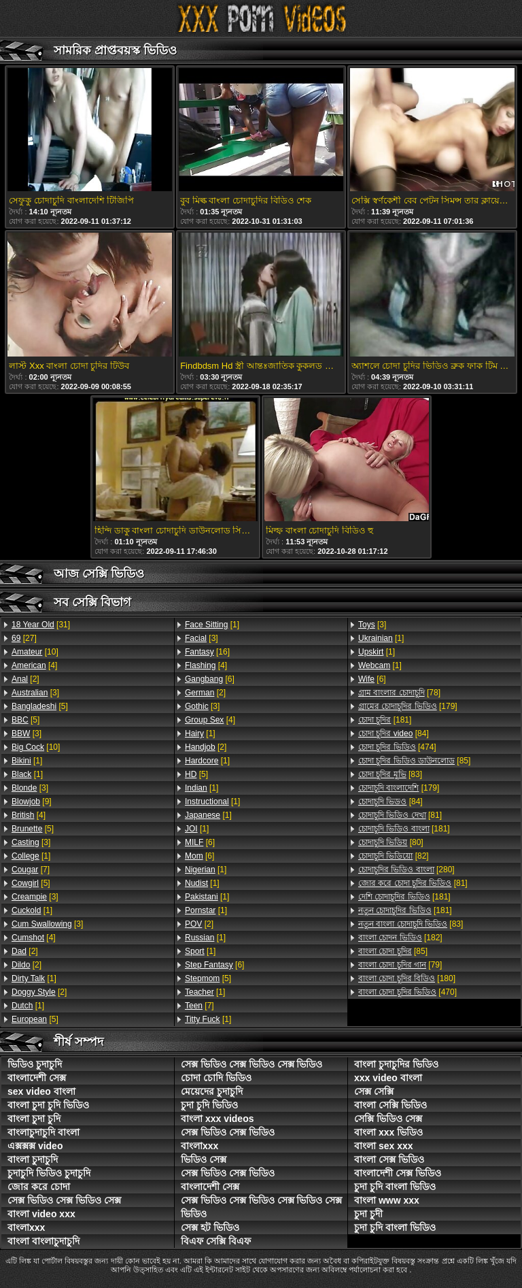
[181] (384, 720)
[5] (40, 706)
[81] (400, 815)
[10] (35, 652)
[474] (397, 747)
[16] (207, 652)
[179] (407, 706)
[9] (32, 801)
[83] (390, 774)
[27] (24, 638)
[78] (399, 692)
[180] (406, 978)
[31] (41, 624)
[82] (393, 856)
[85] (414, 760)
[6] (209, 679)
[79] (400, 965)
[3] (35, 692)
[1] (27, 760)
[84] (393, 733)
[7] (31, 869)
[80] (390, 842)
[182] (400, 937)
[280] (406, 869)
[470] (407, 992)
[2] (25, 679)
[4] (34, 665)
